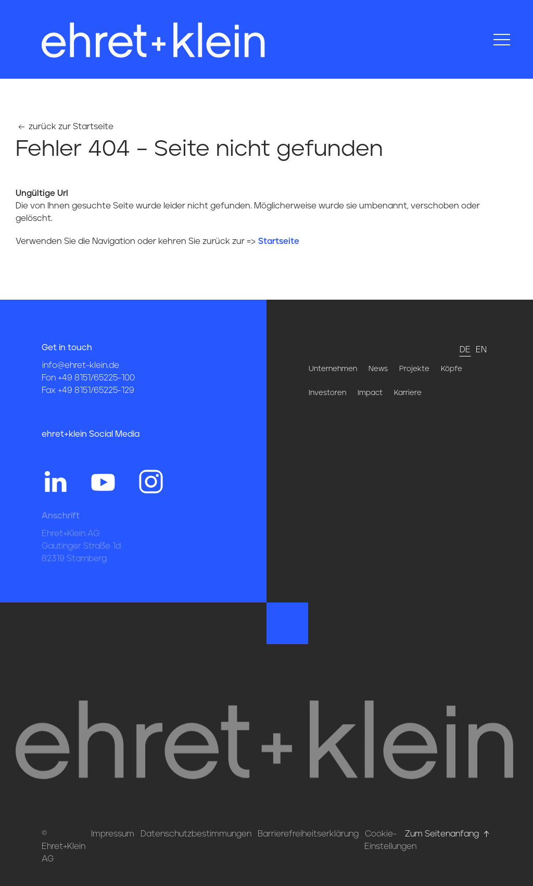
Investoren (327, 393)
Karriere (408, 393)
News (378, 369)
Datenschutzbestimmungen (196, 834)
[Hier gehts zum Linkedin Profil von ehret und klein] (55, 480)
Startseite (278, 241)
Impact (370, 393)
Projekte (414, 369)
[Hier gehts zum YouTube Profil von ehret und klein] (103, 480)
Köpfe (451, 369)
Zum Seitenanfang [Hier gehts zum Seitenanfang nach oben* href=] (448, 834)
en (481, 350)
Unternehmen (333, 369)
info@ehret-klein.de (80, 365)
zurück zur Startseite (64, 126)
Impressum (112, 834)
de (465, 350)
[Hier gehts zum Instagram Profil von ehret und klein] (150, 480)
